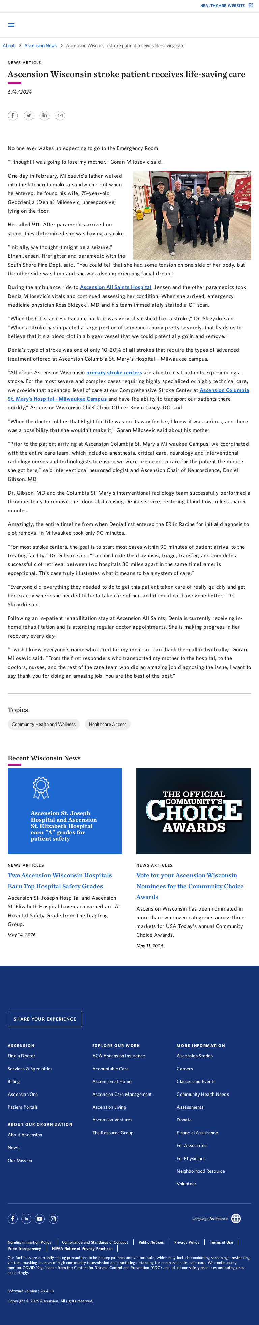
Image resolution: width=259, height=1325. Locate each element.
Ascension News (40, 45)
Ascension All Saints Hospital (116, 287)
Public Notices (151, 1242)
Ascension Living (109, 1107)
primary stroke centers (114, 372)
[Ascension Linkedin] (26, 1222)
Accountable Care (110, 1069)
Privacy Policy (187, 1242)
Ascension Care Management (122, 1094)
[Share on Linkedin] (45, 121)
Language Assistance (210, 1218)
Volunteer (186, 1184)
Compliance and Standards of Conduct (95, 1242)
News (13, 1147)
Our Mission (20, 1160)
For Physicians (191, 1158)
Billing (14, 1081)
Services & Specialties (30, 1069)
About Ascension (25, 1135)
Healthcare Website (223, 5)
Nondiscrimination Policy (30, 1242)
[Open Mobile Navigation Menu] (11, 25)
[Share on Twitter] (29, 121)
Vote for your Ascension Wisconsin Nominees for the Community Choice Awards (190, 886)
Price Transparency (24, 1248)
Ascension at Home (112, 1081)
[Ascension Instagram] (53, 1222)
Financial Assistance (197, 1133)
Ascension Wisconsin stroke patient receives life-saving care (125, 45)
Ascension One (23, 1094)
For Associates (191, 1145)
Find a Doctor (21, 1056)
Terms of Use (221, 1242)
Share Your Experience (44, 1019)
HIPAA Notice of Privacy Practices (82, 1248)
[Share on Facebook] (13, 121)
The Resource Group (113, 1133)
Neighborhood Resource (201, 1171)
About (9, 45)
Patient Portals (23, 1107)
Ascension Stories (194, 1056)
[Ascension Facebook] (14, 1222)
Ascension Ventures (112, 1120)
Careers (185, 1069)
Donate (184, 1120)
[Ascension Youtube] (40, 1222)
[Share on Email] (60, 121)
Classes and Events (196, 1081)
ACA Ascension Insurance (118, 1056)
